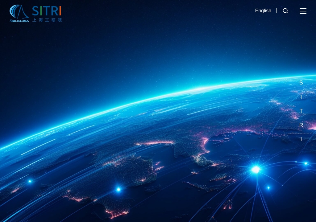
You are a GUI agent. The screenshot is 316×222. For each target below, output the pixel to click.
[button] (301, 68)
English (263, 10)
